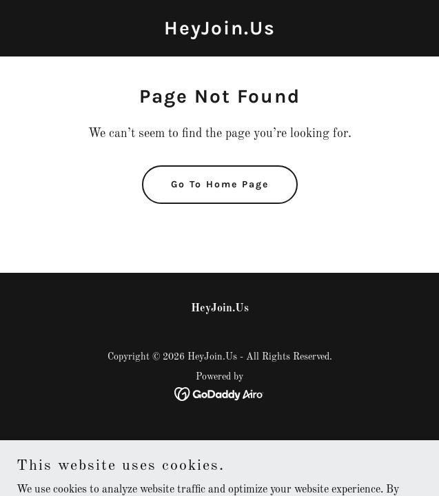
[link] (220, 31)
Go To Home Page (220, 184)
